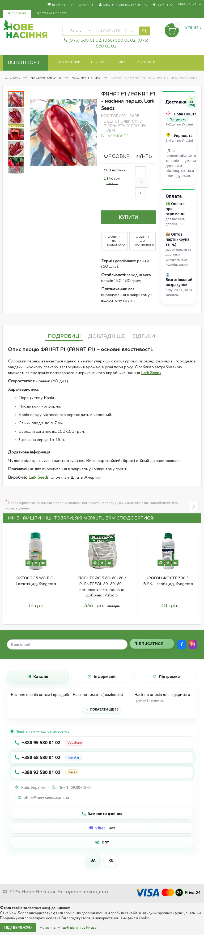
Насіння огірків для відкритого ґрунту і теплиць (162, 697)
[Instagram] (193, 644)
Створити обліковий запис (125, 4)
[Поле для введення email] (67, 644)
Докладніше (106, 336)
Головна (17, 13)
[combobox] (106, 31)
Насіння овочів (46, 78)
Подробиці (64, 336)
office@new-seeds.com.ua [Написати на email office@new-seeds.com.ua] (43, 797)
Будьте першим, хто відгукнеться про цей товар (125, 126)
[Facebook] (181, 644)
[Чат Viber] (102, 828)
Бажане (58, 4)
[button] (40, 132)
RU (110, 860)
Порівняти (84, 4)
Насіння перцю (86, 78)
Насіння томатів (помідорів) (98, 694)
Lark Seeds (151, 373)
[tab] (64, 335)
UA (93, 860)
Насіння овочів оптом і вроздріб (40, 694)
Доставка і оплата (52, 13)
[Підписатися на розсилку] (152, 644)
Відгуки (143, 336)
